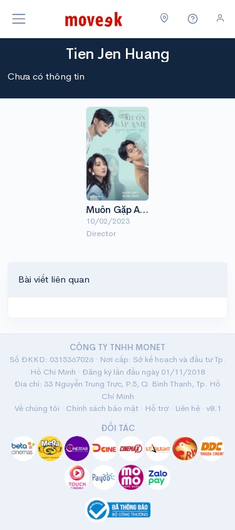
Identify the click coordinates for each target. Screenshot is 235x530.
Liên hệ (187, 408)
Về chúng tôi (37, 408)
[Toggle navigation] (19, 19)
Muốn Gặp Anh (118, 210)
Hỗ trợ (157, 408)
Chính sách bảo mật (102, 408)
